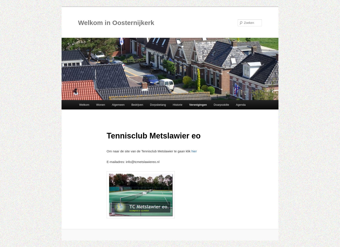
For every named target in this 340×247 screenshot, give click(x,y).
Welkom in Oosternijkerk (116, 22)
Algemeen (118, 104)
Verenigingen (198, 104)
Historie (177, 104)
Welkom (84, 104)
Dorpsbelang (158, 104)
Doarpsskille (221, 104)
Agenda (241, 104)
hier (194, 151)
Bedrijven (137, 104)
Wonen (100, 104)
